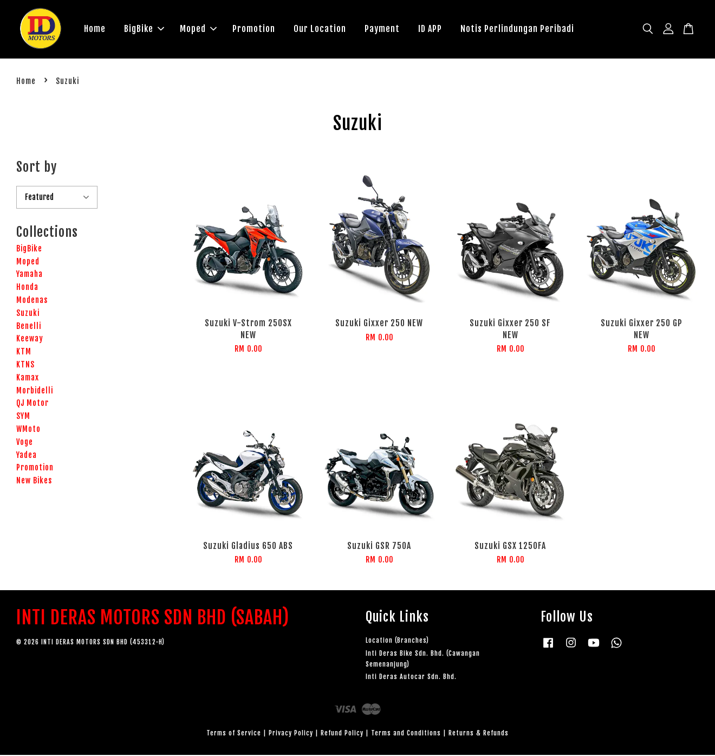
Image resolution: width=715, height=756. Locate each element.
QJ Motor (32, 404)
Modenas (32, 301)
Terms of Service (233, 734)
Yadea (26, 456)
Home (95, 29)
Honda (27, 288)
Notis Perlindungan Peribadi (517, 29)
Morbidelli (34, 391)
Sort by (36, 168)
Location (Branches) (397, 641)
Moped (198, 29)
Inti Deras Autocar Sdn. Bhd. (411, 678)
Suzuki (28, 314)
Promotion (253, 29)
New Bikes (34, 481)
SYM (23, 417)
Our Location (320, 29)
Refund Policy (342, 734)
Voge (24, 443)
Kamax (27, 378)
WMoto (28, 430)
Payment (382, 29)
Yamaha (29, 275)
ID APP (430, 29)
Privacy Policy (291, 734)
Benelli (28, 327)
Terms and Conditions (406, 734)
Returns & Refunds (478, 734)
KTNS (25, 365)
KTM (23, 352)
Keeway (29, 340)
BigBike (144, 29)
